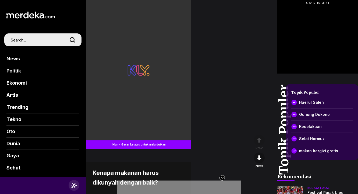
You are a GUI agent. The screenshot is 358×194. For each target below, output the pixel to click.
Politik (13, 71)
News (13, 58)
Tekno (13, 119)
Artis (12, 95)
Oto (10, 131)
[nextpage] (259, 160)
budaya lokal (318, 187)
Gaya (12, 155)
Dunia (13, 143)
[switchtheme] (74, 185)
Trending (17, 107)
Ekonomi (16, 83)
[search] (72, 39)
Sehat (13, 168)
